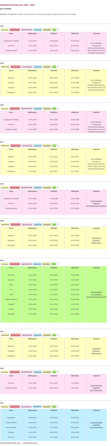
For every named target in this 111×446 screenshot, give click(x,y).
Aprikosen (4, 30)
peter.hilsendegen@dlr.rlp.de (10, 443)
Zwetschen (38, 30)
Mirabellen (47, 30)
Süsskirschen (15, 30)
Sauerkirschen (27, 67)
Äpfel (54, 30)
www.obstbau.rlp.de (30, 443)
